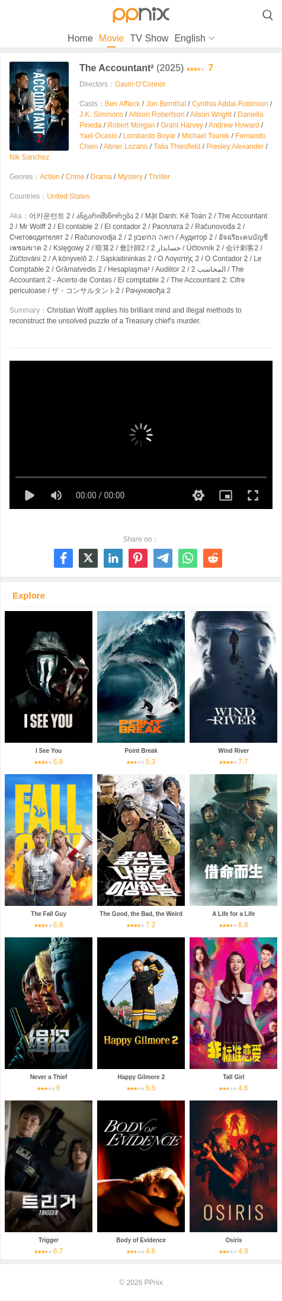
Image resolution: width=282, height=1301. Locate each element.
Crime (75, 177)
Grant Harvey (182, 125)
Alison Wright (211, 114)
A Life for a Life (233, 914)
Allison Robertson (156, 114)
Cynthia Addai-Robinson (230, 104)
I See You (49, 750)
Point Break (141, 750)
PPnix (153, 1282)
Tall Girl (234, 1077)
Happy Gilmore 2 (140, 1077)
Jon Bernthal (166, 104)
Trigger (49, 1240)
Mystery (130, 177)
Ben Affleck (122, 104)
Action (49, 177)
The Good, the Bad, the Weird (141, 914)
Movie (111, 38)
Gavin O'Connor (140, 84)
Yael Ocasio (98, 136)
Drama (101, 177)
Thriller (160, 177)
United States (68, 196)
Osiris (233, 1240)
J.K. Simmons (101, 114)
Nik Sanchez (29, 157)
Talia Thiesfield (176, 146)
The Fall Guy (48, 914)
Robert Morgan (131, 125)
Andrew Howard (234, 125)
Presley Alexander (235, 146)
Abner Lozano (126, 146)
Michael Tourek (205, 136)
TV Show (149, 38)
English (189, 38)
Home (80, 38)
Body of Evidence (141, 1240)
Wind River (233, 750)
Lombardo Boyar (149, 136)
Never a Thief (49, 1077)
